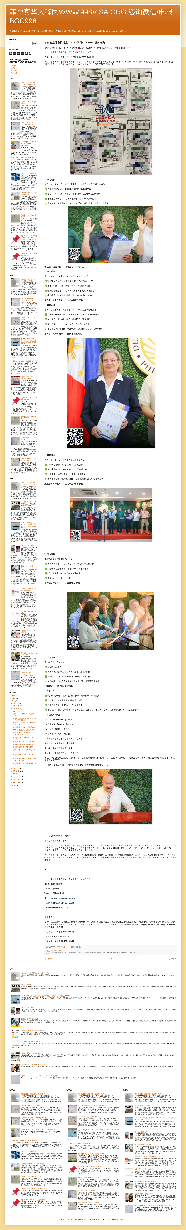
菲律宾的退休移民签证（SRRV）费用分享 (28, 123)
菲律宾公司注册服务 (27, 545)
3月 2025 (16, 706)
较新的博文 (48, 959)
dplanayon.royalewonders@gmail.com (63, 898)
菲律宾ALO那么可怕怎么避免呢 (31, 1105)
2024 (13, 698)
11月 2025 (16, 779)
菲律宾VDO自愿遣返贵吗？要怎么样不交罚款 (28, 83)
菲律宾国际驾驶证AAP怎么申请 (23, 747)
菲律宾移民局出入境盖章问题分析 (31, 1053)
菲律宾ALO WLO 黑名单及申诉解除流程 (28, 589)
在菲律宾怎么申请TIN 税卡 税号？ (31, 1176)
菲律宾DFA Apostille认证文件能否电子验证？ (28, 377)
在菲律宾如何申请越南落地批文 (31, 1042)
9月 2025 (16, 774)
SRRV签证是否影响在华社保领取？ (24, 730)
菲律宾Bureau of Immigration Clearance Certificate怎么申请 (28, 673)
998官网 (13, 66)
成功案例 (14, 68)
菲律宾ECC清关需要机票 (28, 173)
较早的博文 (172, 959)
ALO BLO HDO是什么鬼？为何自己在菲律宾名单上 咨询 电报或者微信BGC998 (28, 341)
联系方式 (14, 73)
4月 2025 (16, 709)
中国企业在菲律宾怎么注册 (29, 1019)
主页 (110, 959)
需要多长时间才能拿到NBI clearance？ (33, 1064)
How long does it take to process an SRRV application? (28, 143)
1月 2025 (16, 703)
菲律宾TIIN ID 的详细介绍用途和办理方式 (24, 158)
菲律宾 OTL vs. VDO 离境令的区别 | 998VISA (29, 236)
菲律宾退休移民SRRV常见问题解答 (24, 727)
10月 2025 (16, 776)
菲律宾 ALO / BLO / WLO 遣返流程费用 (29, 254)
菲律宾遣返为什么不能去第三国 (87, 1190)
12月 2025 (16, 782)
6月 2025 (16, 711)
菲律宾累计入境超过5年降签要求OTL (24, 744)
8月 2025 (16, 771)
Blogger (116, 1219)
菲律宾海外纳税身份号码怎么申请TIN (28, 459)
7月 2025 (16, 768)
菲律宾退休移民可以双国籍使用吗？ (24, 741)
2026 (13, 785)
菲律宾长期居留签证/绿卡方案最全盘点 (29, 193)
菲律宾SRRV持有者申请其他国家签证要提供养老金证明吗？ (25, 719)
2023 (13, 695)
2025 (13, 701)
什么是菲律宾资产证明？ (28, 502)
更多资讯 (14, 70)
